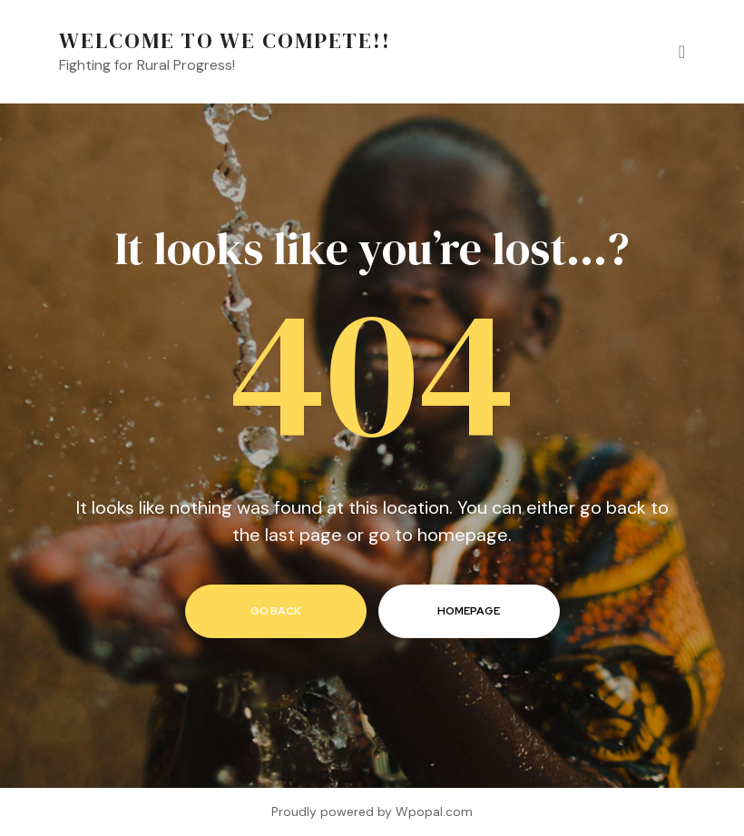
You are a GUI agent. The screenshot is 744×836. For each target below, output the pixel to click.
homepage (468, 611)
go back (275, 611)
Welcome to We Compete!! (225, 40)
